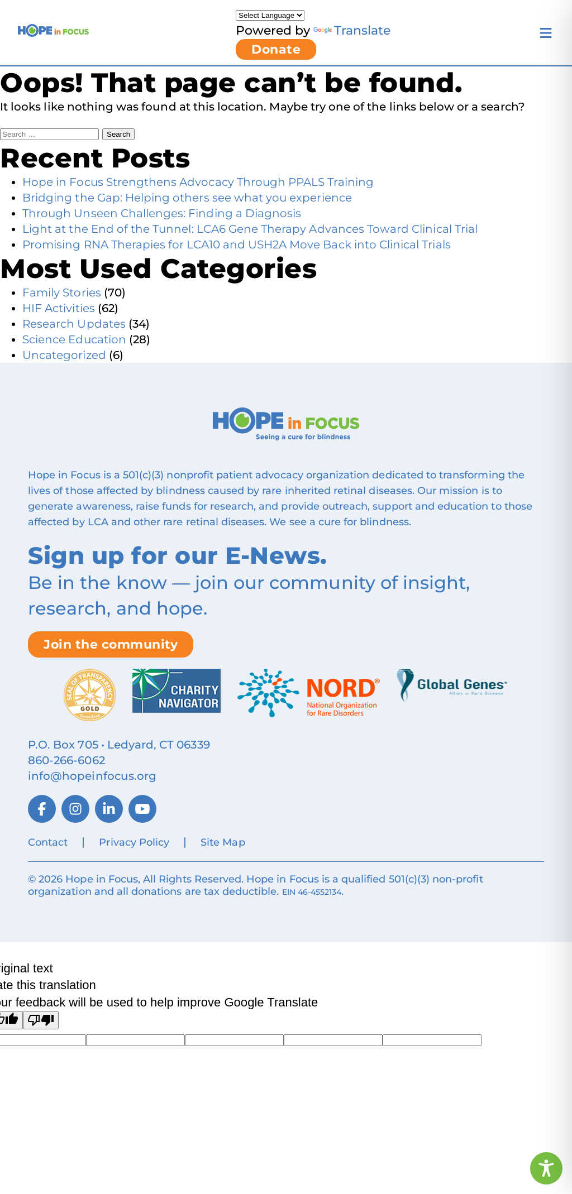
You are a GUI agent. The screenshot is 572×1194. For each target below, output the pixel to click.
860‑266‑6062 (66, 760)
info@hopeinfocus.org (92, 776)
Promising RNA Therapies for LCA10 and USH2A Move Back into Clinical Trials (236, 244)
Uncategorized (64, 355)
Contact (48, 842)
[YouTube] (142, 809)
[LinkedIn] (109, 809)
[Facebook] (42, 809)
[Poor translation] (41, 1020)
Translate (351, 30)
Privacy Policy (134, 842)
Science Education (74, 339)
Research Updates (74, 323)
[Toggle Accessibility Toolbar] (546, 1168)
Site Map (223, 842)
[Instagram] (75, 809)
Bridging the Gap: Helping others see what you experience (187, 197)
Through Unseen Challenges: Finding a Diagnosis (161, 213)
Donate (276, 49)
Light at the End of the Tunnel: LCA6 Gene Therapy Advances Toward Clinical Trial (250, 229)
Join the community (111, 644)
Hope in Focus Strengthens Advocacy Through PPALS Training (198, 182)
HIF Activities (58, 308)
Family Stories (61, 292)
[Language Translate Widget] (270, 15)
